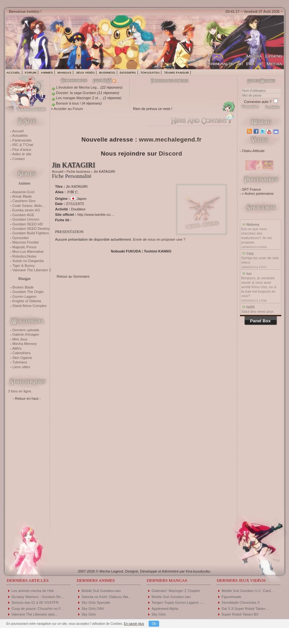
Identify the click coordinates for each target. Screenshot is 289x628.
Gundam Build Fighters (30, 233)
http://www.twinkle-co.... (96, 214)
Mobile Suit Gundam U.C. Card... (248, 591)
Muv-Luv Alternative (28, 251)
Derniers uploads (25, 330)
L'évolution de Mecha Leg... (77, 87)
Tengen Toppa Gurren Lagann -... (178, 602)
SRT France (251, 189)
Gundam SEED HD (27, 224)
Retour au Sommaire (73, 276)
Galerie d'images (25, 334)
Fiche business (78, 171)
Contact (18, 159)
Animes (47, 72)
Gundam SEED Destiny (31, 228)
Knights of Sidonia (26, 301)
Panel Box (260, 320)
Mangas (64, 72)
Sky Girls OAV (92, 608)
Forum (30, 72)
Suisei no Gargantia (28, 261)
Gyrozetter (20, 238)
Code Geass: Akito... (28, 206)
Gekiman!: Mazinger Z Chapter (176, 591)
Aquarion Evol (23, 192)
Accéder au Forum (68, 109)
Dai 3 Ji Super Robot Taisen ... (246, 608)
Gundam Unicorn (25, 219)
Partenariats (22, 140)
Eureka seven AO (26, 210)
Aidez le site (21, 154)
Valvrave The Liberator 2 (31, 270)
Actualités (20, 135)
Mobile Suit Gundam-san (101, 591)
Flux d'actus (21, 149)
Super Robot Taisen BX (240, 614)
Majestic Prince (24, 247)
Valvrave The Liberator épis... (34, 614)
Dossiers (128, 72)
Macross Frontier (25, 242)
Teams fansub (176, 72)
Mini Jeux (19, 339)
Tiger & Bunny (23, 265)
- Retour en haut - (27, 398)
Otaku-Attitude (253, 151)
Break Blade (22, 196)
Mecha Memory (24, 344)
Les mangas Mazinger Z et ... (79, 98)
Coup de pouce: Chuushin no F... (37, 608)
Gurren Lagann (24, 296)
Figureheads (231, 597)
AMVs (17, 348)
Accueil (13, 72)
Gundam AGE (23, 215)
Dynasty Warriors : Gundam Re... (37, 597)
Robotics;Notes (24, 256)
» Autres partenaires (258, 193)
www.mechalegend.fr (170, 139)
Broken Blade (23, 287)
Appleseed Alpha (165, 608)
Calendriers (21, 353)
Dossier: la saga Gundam (76, 93)
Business (107, 72)
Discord (170, 153)
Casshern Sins (24, 201)
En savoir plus (134, 623)
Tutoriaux (19, 362)
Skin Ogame (22, 358)
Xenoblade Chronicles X (241, 602)
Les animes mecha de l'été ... (34, 591)
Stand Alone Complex (29, 306)
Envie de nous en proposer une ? (159, 239)
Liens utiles (21, 367)
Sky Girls (88, 614)
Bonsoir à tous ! (68, 103)
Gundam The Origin (28, 292)
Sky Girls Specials (95, 602)
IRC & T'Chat (22, 145)
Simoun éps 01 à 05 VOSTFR (35, 602)
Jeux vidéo (85, 72)
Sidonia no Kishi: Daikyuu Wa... (106, 597)
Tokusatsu (149, 72)
